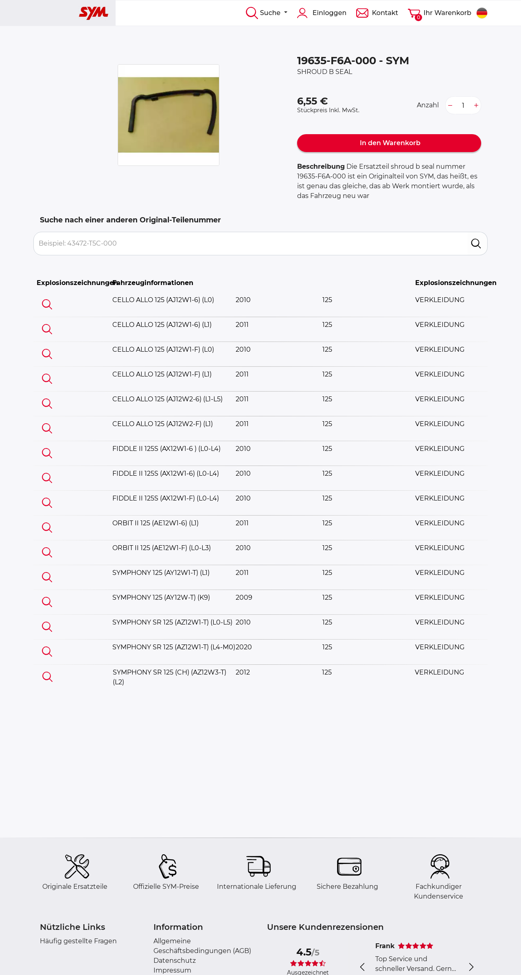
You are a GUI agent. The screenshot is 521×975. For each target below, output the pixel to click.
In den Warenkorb (389, 143)
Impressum (172, 970)
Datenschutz (174, 960)
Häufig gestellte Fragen (78, 941)
